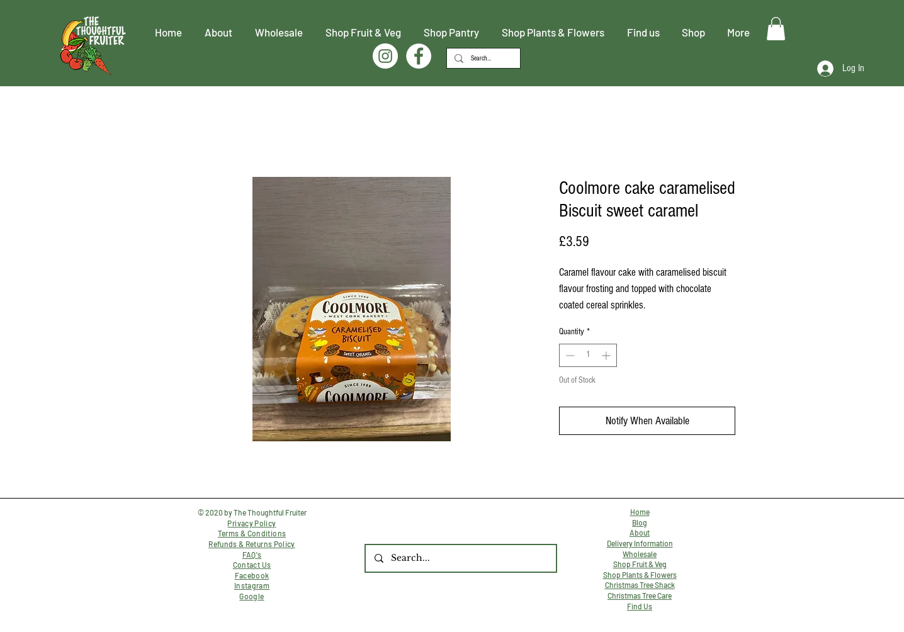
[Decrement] (569, 355)
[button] (776, 28)
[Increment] (607, 355)
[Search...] (482, 58)
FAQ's (252, 554)
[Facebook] (418, 56)
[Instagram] (385, 56)
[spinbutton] (588, 355)
